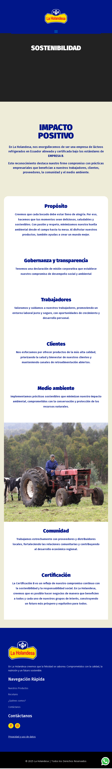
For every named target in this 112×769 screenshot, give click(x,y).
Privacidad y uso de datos (22, 736)
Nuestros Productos (18, 688)
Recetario (13, 694)
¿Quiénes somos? (17, 700)
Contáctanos (14, 707)
